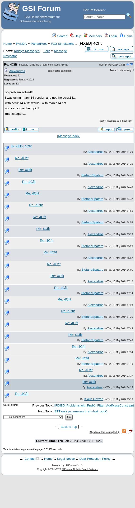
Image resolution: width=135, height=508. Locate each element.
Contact (29, 458)
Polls (46, 51)
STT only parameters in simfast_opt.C (80, 411)
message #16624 (28, 64)
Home (126, 36)
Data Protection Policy (95, 458)
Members (93, 36)
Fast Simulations (62, 43)
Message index (68, 136)
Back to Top (69, 426)
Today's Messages (26, 51)
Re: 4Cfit (10, 64)
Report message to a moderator (115, 120)
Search (59, 36)
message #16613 (59, 64)
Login (110, 36)
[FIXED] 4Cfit (21, 146)
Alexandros (17, 71)
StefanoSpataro (92, 175)
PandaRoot (39, 43)
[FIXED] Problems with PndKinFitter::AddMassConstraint (94, 405)
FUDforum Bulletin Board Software (80, 469)
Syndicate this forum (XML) (104, 432)
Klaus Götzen (93, 399)
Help (75, 36)
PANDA (21, 43)
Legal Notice (66, 458)
